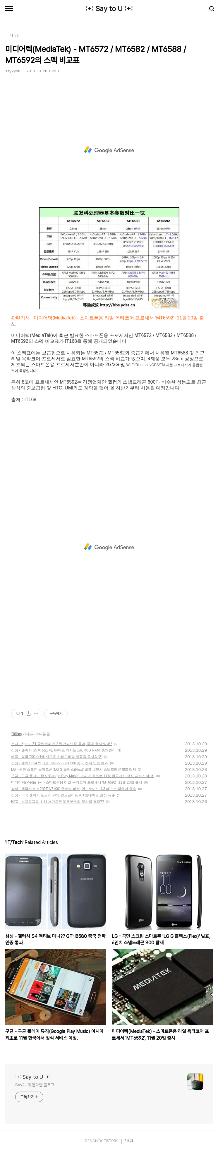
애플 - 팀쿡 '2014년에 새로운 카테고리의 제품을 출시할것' (56, 757)
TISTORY (111, 1141)
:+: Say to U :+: (109, 8)
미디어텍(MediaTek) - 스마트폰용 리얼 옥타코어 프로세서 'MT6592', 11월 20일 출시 (76, 782)
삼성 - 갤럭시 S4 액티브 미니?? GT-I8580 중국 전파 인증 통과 (59, 763)
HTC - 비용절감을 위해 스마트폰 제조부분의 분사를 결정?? (57, 802)
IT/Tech (16, 734)
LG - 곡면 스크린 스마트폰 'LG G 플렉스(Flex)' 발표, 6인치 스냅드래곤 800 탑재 (73, 770)
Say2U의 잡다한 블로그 (34, 1085)
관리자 (128, 1141)
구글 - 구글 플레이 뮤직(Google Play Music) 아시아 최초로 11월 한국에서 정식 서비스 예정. (82, 776)
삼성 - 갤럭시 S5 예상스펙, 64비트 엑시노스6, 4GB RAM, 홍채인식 (63, 750)
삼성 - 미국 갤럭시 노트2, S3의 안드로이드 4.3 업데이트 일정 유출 (63, 795)
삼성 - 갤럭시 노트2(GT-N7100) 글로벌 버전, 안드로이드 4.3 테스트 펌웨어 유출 (73, 789)
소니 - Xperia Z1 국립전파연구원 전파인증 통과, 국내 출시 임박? (61, 744)
